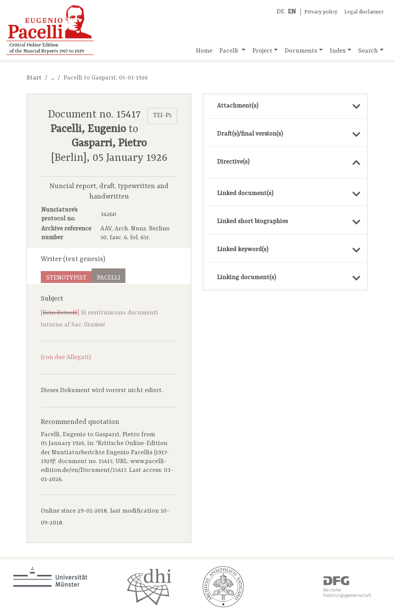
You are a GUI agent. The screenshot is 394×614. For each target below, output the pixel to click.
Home (204, 51)
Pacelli (108, 278)
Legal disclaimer (364, 12)
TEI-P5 (162, 115)
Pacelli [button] (229, 51)
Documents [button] (301, 51)
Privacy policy (320, 12)
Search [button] (368, 51)
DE (280, 11)
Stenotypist (66, 278)
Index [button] (338, 51)
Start (34, 77)
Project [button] (262, 51)
